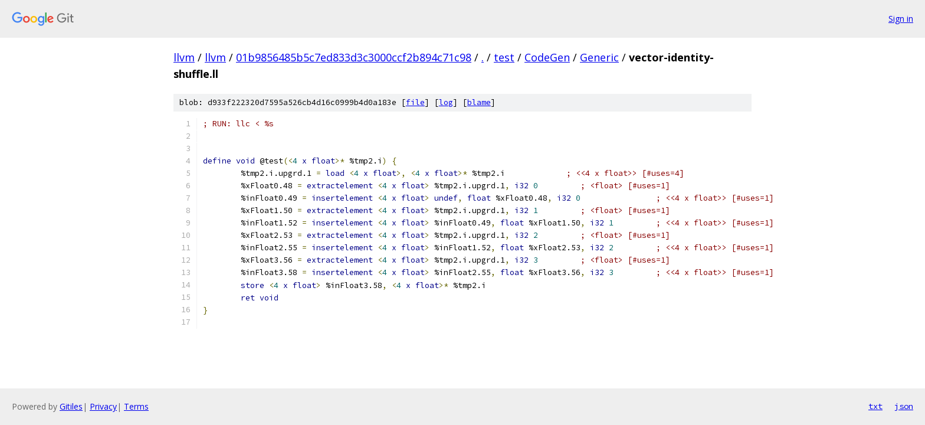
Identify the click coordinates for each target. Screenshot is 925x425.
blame (479, 102)
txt (875, 406)
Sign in (900, 18)
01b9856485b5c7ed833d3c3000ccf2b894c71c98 (353, 57)
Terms (136, 406)
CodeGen (547, 57)
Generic (599, 57)
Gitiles (71, 406)
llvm (184, 57)
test (504, 57)
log (446, 102)
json (903, 406)
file (415, 102)
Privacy (103, 406)
